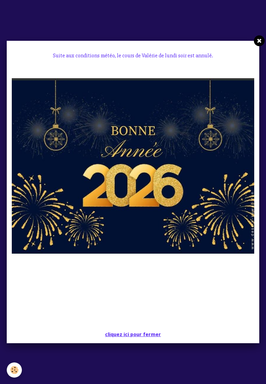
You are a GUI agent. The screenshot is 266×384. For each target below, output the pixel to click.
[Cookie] (14, 370)
